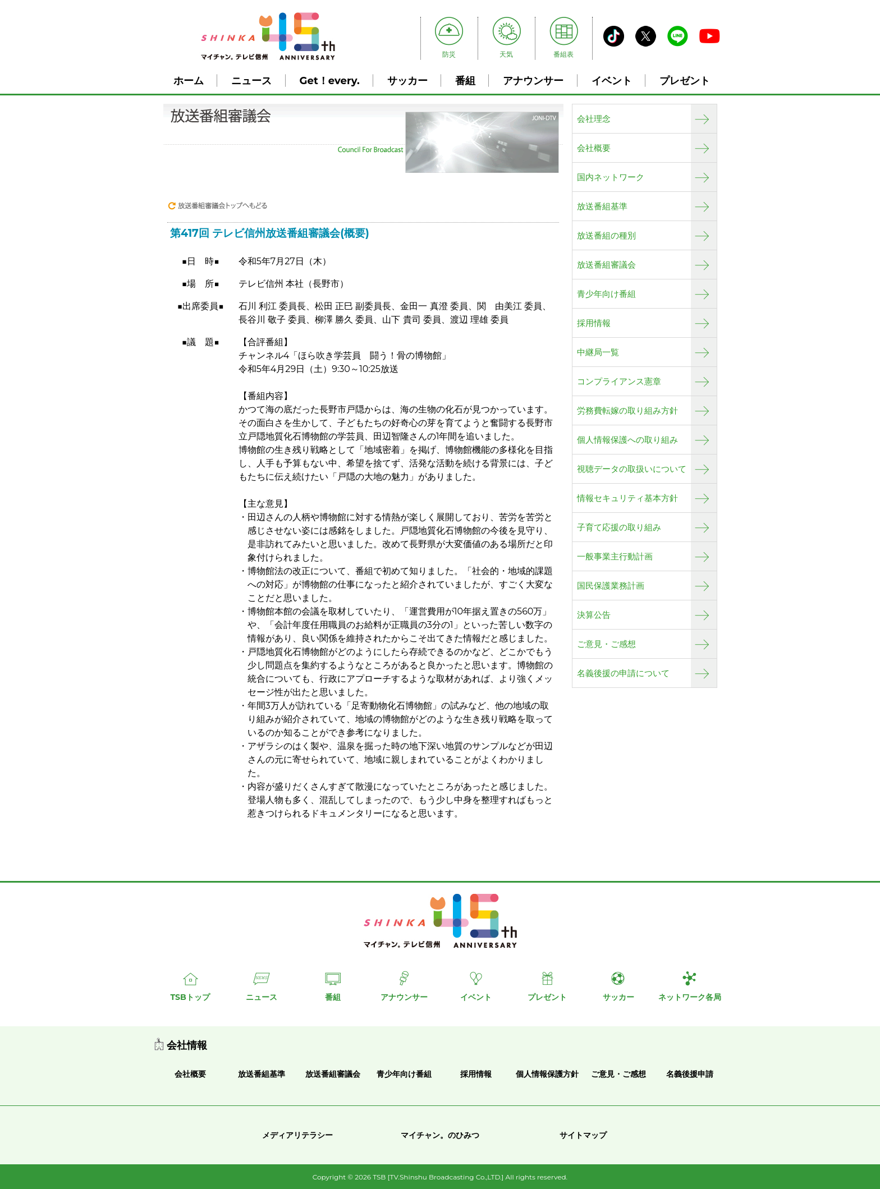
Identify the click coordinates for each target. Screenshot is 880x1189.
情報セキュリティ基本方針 (627, 498)
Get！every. (330, 80)
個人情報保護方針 (547, 1074)
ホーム (188, 80)
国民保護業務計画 (610, 586)
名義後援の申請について (623, 673)
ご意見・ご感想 (606, 644)
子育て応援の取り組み (619, 527)
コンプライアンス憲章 (619, 382)
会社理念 (594, 119)
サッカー (407, 80)
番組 (465, 80)
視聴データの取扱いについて (631, 469)
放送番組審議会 (606, 265)
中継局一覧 (598, 352)
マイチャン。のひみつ (440, 1135)
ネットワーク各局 (689, 997)
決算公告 (594, 615)
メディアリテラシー (297, 1135)
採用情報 (594, 323)
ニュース (251, 80)
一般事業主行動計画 (615, 557)
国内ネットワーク (610, 177)
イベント (612, 80)
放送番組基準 (602, 206)
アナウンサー (533, 80)
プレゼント (684, 80)
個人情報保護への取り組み (627, 440)
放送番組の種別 (606, 236)
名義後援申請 (689, 1074)
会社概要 (594, 148)
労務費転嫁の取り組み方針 (627, 411)
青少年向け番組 (606, 294)
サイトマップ (583, 1135)
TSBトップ (189, 997)
